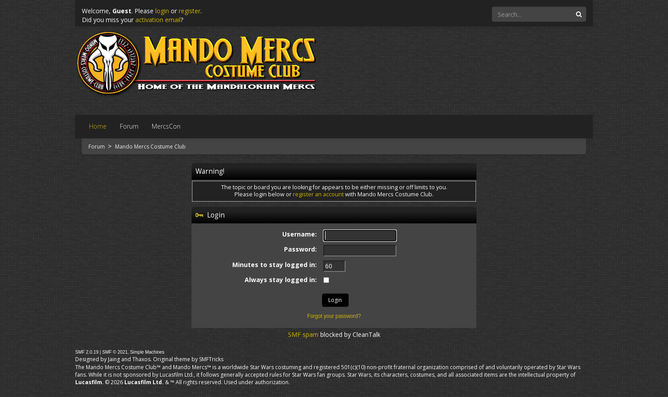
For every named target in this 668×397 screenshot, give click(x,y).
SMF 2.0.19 (87, 352)
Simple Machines (147, 352)
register (189, 11)
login (162, 11)
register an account (318, 194)
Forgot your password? (334, 316)
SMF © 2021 (114, 352)
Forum (97, 146)
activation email (157, 19)
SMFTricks (211, 359)
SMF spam (303, 334)
